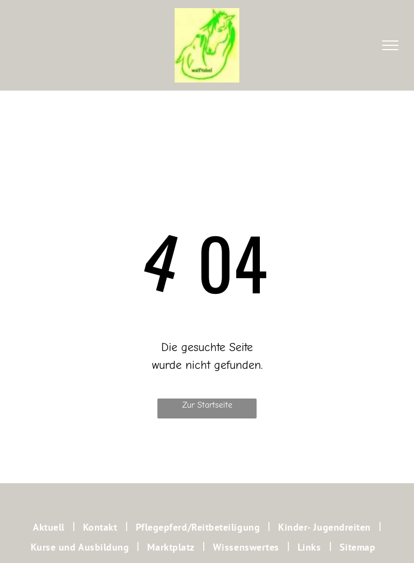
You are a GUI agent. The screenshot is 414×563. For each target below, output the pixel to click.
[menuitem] (50, 527)
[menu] (390, 45)
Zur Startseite (207, 405)
